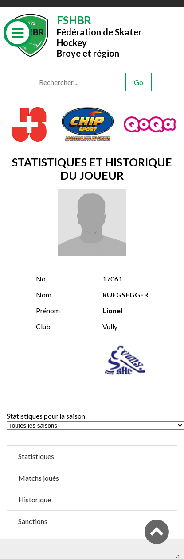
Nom (43, 294)
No (41, 278)
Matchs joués (38, 478)
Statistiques (36, 456)
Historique (34, 499)
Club (43, 326)
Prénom (48, 310)
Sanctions (32, 521)
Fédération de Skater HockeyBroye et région (99, 36)
